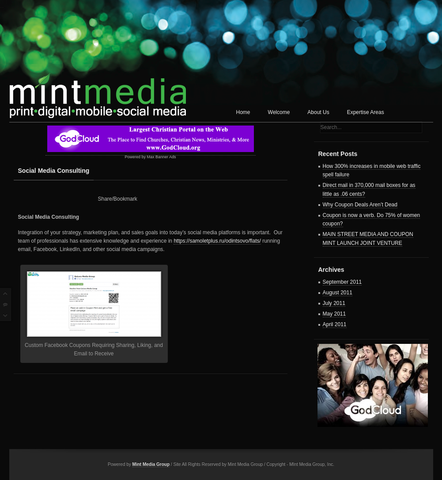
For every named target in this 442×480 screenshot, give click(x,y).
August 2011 (337, 293)
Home (243, 112)
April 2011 (335, 324)
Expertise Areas (365, 112)
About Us (318, 112)
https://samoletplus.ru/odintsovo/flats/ (217, 241)
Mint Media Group (151, 464)
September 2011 (342, 282)
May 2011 (334, 314)
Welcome (279, 112)
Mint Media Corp (97, 90)
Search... (331, 127)
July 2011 (334, 303)
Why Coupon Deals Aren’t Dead (360, 205)
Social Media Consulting (54, 170)
